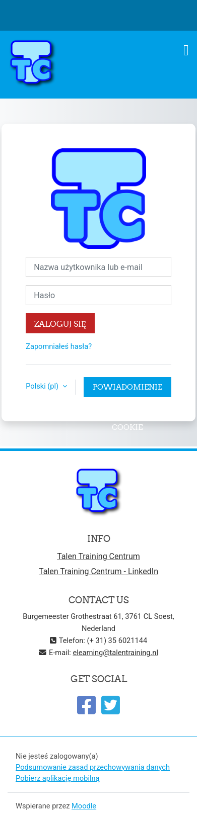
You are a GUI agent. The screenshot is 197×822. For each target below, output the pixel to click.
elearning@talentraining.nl (115, 652)
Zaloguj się (60, 324)
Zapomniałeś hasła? (59, 346)
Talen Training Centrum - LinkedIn (98, 571)
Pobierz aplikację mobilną (58, 778)
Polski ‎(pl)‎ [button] (43, 386)
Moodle (84, 805)
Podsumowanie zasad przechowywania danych (93, 767)
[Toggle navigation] (186, 50)
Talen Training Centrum (98, 556)
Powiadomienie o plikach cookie (127, 389)
